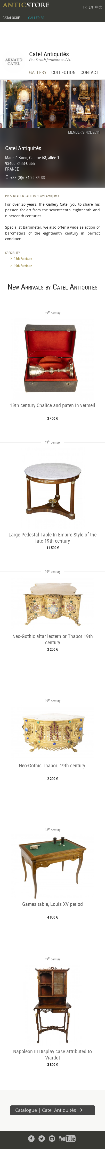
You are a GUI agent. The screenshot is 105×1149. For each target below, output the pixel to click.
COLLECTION (63, 72)
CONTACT (89, 72)
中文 (98, 7)
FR (84, 7)
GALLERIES (36, 17)
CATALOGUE (11, 17)
